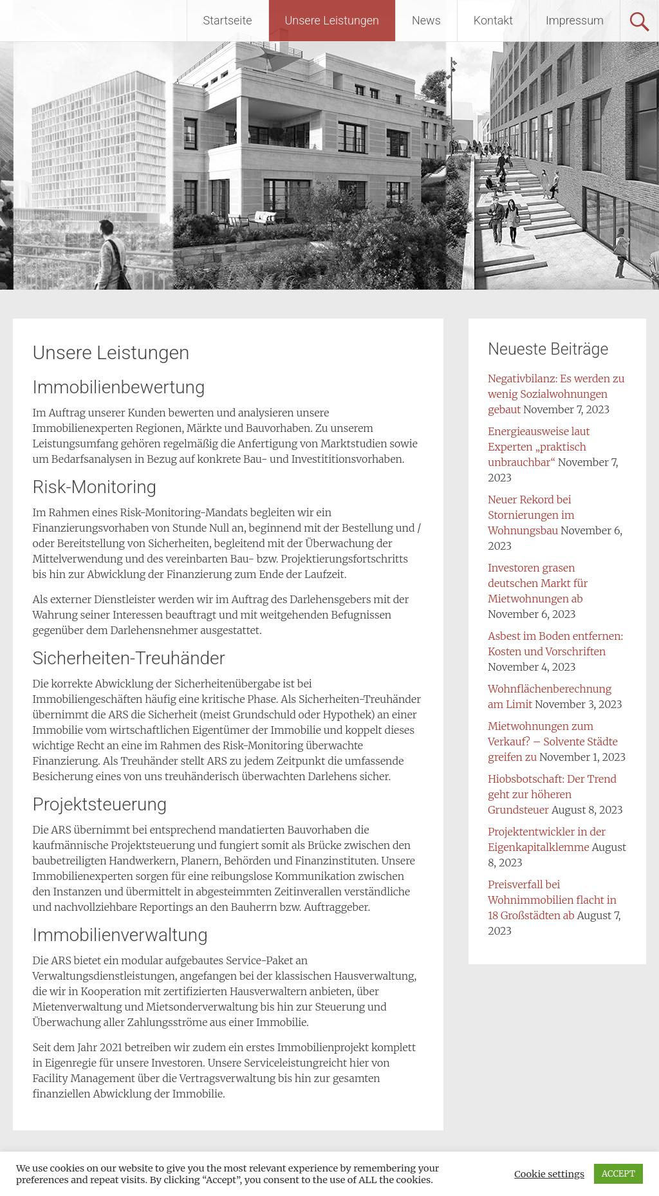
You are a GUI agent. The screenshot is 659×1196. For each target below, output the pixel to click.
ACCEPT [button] (618, 1173)
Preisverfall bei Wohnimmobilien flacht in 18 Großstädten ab (552, 900)
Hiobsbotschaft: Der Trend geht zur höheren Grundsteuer (552, 794)
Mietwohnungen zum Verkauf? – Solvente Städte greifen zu (553, 741)
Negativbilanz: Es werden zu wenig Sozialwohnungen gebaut (556, 394)
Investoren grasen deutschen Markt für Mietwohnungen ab (538, 583)
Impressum (575, 20)
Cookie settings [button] (549, 1174)
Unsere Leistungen (332, 20)
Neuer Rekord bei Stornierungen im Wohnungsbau (531, 515)
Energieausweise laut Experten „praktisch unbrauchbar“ (538, 447)
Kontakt (493, 20)
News (426, 20)
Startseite (227, 20)
